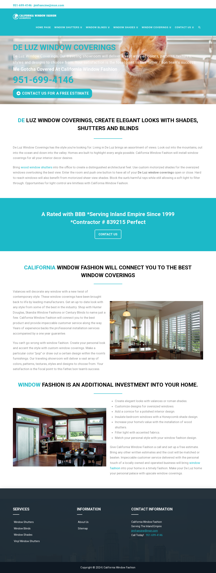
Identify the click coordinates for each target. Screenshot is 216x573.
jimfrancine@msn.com (49, 5)
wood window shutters (36, 167)
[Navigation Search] (199, 28)
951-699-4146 (22, 5)
